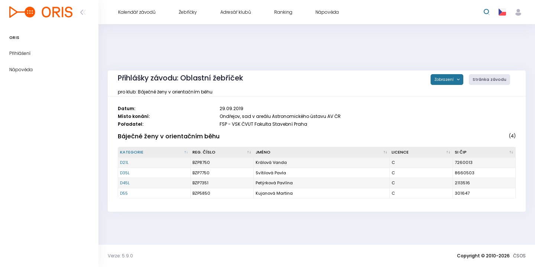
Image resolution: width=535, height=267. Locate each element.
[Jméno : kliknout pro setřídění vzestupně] (322, 152)
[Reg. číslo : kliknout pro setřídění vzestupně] (222, 152)
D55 (124, 193)
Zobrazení (444, 79)
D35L (125, 173)
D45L (125, 183)
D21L (124, 162)
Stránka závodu (489, 79)
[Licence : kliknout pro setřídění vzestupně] (421, 152)
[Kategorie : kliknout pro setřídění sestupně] (154, 152)
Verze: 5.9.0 (120, 256)
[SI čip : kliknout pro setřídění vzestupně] (484, 152)
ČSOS (519, 256)
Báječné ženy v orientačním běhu (169, 136)
